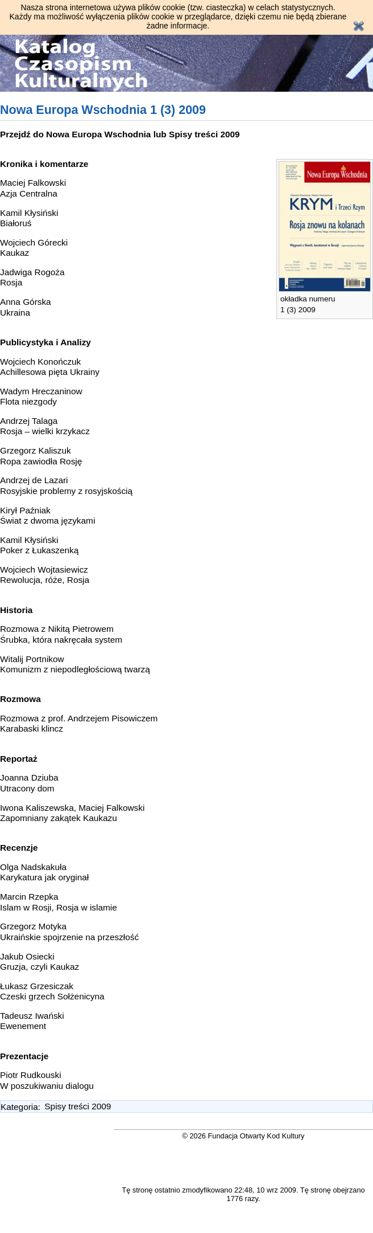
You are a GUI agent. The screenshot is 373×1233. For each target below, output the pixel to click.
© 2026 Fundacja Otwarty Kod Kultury (244, 1136)
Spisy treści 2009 (204, 134)
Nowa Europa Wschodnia (98, 134)
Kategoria (19, 1106)
